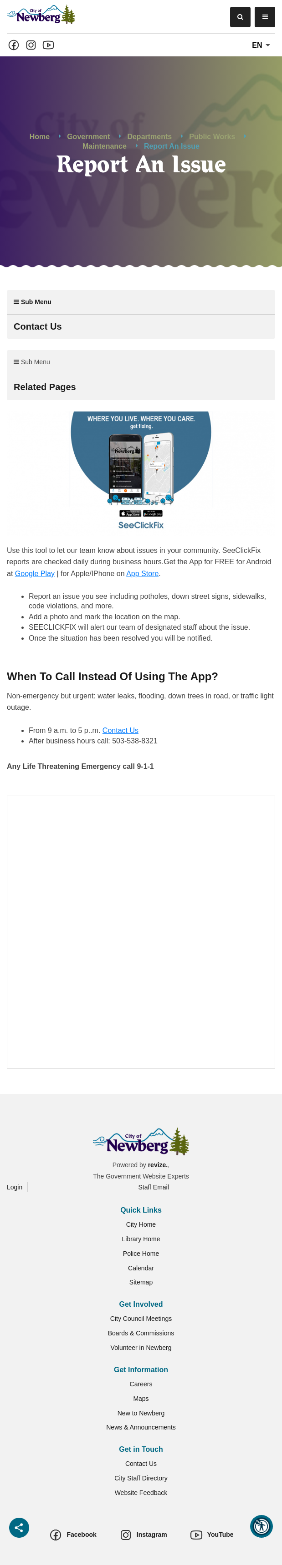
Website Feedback (141, 1492)
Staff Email (153, 1187)
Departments (149, 136)
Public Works (212, 136)
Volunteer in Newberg (141, 1347)
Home (40, 136)
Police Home (141, 1253)
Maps (141, 1398)
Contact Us (120, 730)
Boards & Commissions (141, 1333)
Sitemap (141, 1282)
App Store (142, 573)
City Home (141, 1224)
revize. (158, 1165)
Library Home (141, 1239)
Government (88, 136)
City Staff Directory (140, 1478)
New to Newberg (141, 1413)
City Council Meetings (141, 1318)
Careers (141, 1384)
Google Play (35, 573)
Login (14, 1187)
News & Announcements (141, 1427)
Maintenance (104, 146)
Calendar (141, 1268)
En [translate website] (262, 45)
